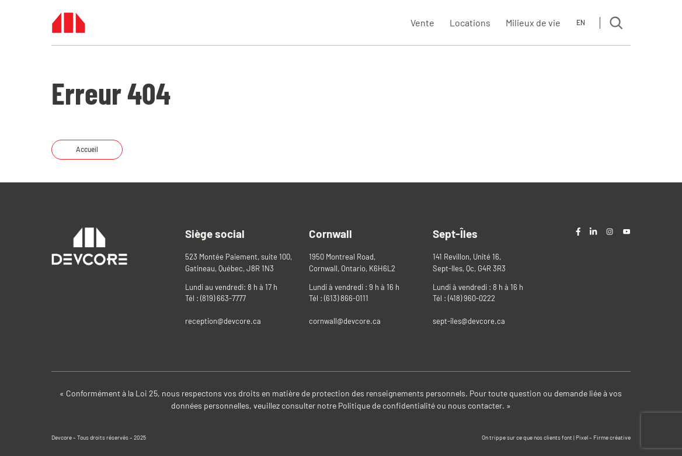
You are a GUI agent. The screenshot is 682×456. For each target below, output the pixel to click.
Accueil (87, 149)
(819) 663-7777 (223, 298)
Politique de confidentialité (386, 405)
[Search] (616, 23)
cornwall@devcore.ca (345, 321)
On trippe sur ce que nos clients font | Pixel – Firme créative (556, 437)
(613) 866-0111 (346, 298)
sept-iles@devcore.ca (469, 321)
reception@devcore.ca (223, 321)
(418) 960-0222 (471, 298)
